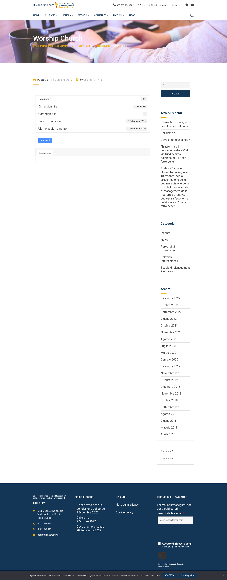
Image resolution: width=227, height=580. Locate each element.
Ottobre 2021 (169, 325)
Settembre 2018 (171, 407)
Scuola (67, 15)
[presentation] (180, 533)
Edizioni (117, 15)
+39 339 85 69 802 (125, 5)
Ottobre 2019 (169, 380)
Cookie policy (124, 512)
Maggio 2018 (169, 427)
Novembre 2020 (171, 332)
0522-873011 (44, 529)
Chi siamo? (168, 133)
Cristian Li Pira (92, 79)
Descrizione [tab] (45, 153)
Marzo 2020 (168, 352)
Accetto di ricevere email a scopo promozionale (177, 545)
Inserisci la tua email (171, 513)
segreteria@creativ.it (47, 534)
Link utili (121, 497)
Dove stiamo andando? (175, 139)
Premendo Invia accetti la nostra (171, 564)
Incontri (166, 233)
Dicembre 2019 (170, 366)
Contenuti (100, 15)
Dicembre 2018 (170, 386)
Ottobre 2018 (169, 400)
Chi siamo (49, 15)
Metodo (82, 15)
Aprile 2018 (168, 434)
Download (45, 140)
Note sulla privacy (127, 504)
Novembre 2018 (171, 393)
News (132, 15)
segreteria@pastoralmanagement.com (159, 5)
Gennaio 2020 (169, 359)
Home (36, 15)
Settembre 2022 (171, 312)
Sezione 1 (167, 451)
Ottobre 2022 (169, 305)
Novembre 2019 (171, 373)
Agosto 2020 (169, 339)
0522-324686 (44, 523)
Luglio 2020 (168, 346)
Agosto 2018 (169, 414)
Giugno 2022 (169, 318)
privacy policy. (163, 566)
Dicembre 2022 (170, 298)
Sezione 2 (167, 458)
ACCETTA (169, 575)
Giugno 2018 (169, 420)
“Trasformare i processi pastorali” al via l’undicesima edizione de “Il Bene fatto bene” (174, 154)
